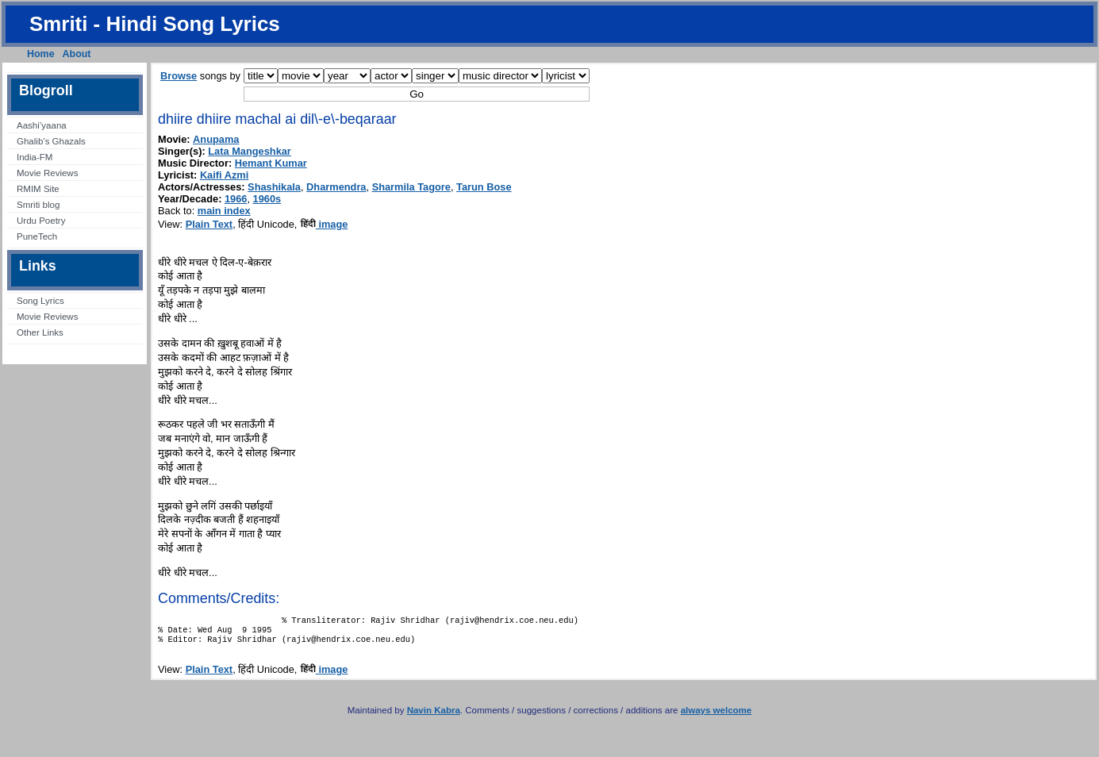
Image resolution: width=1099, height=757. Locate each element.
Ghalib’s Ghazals (51, 141)
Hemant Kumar (271, 163)
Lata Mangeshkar (249, 151)
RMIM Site (38, 189)
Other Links (40, 332)
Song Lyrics (40, 300)
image (324, 224)
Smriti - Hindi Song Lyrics (154, 24)
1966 (236, 199)
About (77, 54)
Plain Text (209, 224)
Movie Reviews (47, 173)
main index (224, 211)
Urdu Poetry (41, 220)
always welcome (716, 716)
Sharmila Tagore (411, 187)
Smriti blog (38, 204)
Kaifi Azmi (224, 175)
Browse (178, 76)
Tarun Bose (483, 187)
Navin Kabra (433, 716)
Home (41, 54)
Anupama (216, 139)
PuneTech (37, 236)
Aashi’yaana (42, 125)
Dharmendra (336, 187)
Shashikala (274, 187)
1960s (267, 199)
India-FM (34, 157)
